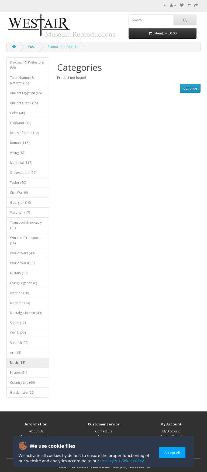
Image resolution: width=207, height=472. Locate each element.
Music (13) (17, 362)
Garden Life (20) (22, 392)
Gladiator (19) (20, 123)
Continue (190, 88)
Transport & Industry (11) (26, 225)
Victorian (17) (20, 212)
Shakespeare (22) (23, 172)
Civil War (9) (19, 192)
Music (31, 46)
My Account (171, 431)
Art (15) (15, 352)
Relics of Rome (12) (24, 133)
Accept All (172, 452)
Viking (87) (17, 152)
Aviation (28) (19, 293)
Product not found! (62, 46)
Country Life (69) (22, 382)
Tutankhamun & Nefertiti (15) (22, 80)
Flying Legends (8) (23, 283)
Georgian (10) (20, 202)
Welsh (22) (18, 332)
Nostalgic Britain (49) (26, 313)
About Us (36, 431)
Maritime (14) (20, 303)
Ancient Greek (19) (24, 103)
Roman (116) (19, 142)
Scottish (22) (19, 342)
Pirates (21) (18, 372)
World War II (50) (22, 263)
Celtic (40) (17, 113)
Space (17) (18, 322)
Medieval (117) (21, 162)
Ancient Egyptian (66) (26, 93)
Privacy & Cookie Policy (122, 460)
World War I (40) (22, 253)
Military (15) (18, 273)
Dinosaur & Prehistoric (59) (27, 65)
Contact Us (103, 431)
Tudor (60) (18, 182)
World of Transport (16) (25, 240)
